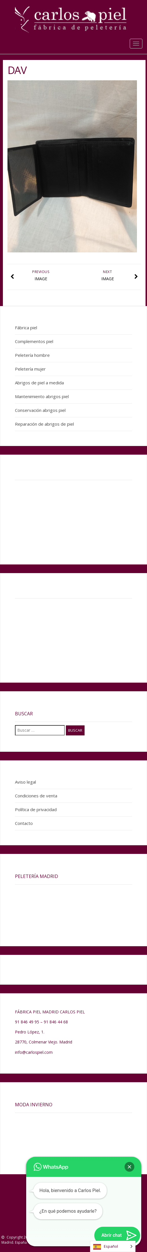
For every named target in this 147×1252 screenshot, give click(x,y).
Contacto (24, 823)
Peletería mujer (30, 369)
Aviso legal (25, 782)
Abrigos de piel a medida (39, 382)
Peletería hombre (32, 355)
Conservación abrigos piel (40, 410)
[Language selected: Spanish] (112, 1246)
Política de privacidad (36, 809)
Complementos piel (34, 341)
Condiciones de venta (36, 796)
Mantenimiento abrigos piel (42, 396)
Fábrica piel (26, 327)
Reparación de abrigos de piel (44, 424)
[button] (129, 1167)
